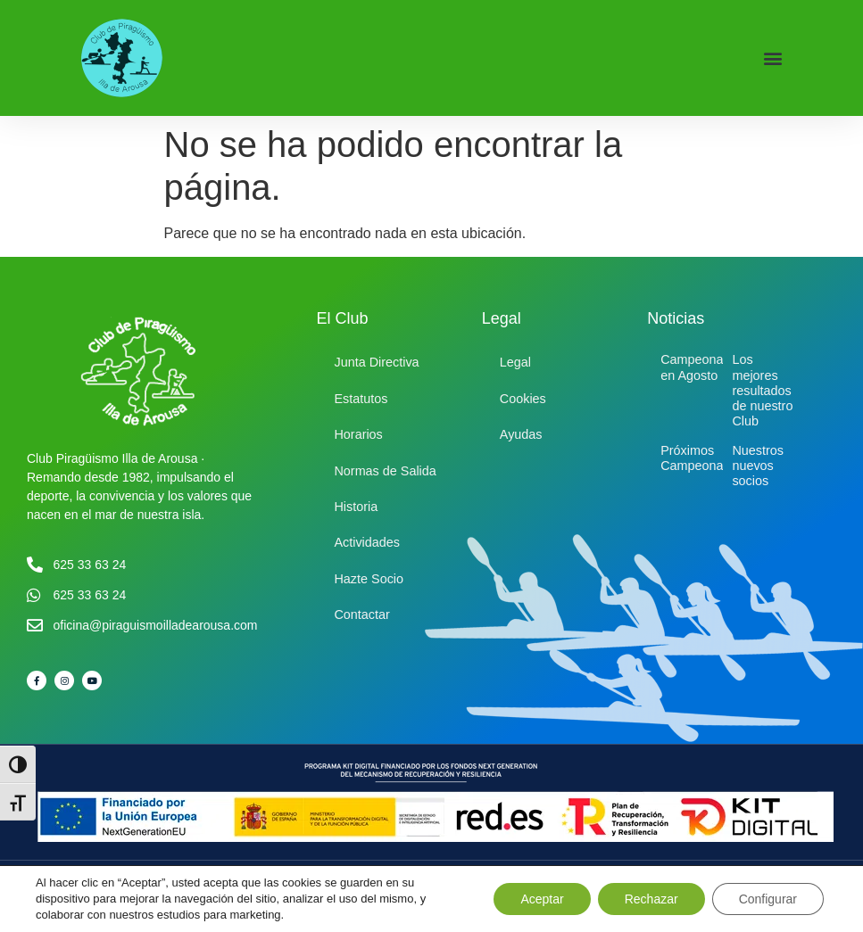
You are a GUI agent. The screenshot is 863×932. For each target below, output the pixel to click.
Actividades (367, 542)
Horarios (358, 434)
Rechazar (651, 899)
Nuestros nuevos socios (758, 466)
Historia (356, 506)
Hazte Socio (368, 579)
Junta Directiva (376, 362)
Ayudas (521, 434)
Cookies (523, 399)
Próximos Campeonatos (700, 458)
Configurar (768, 899)
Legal (515, 362)
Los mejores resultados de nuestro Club (762, 390)
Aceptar (541, 899)
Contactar (361, 614)
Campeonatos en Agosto (700, 367)
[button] (772, 58)
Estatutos (360, 399)
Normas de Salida (385, 471)
